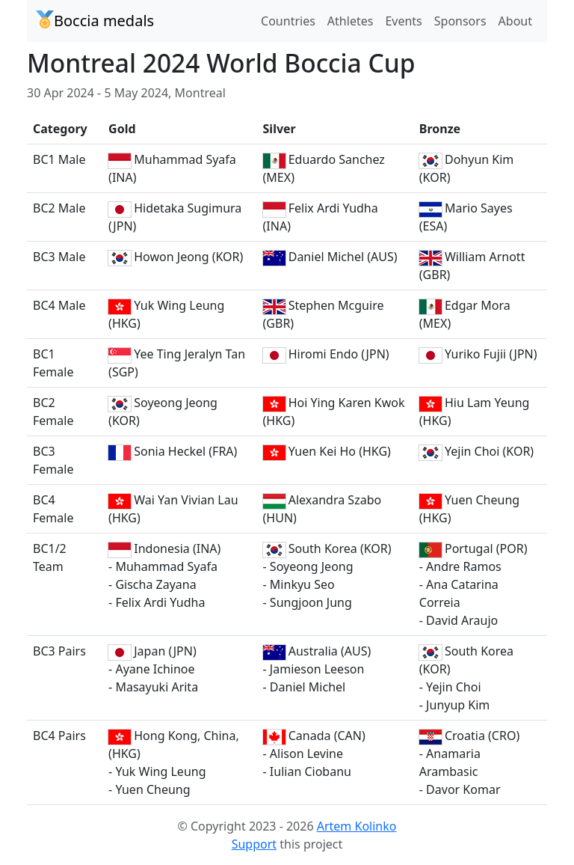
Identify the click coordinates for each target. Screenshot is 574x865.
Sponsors (460, 21)
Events (403, 21)
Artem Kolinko (357, 826)
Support (254, 844)
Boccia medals (95, 20)
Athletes (350, 21)
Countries (288, 21)
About (515, 21)
